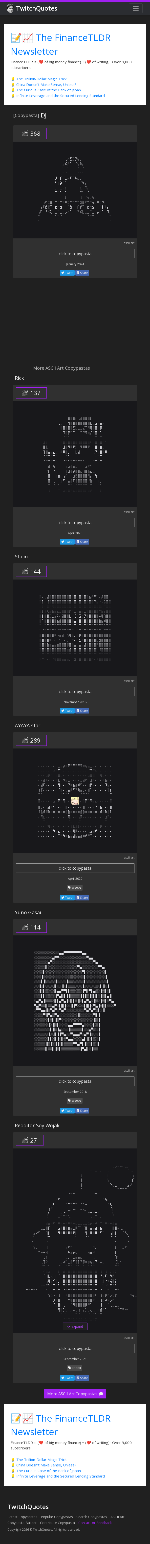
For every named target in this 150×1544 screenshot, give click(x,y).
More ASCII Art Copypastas (75, 1393)
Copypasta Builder (22, 1522)
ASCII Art (117, 1516)
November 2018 (75, 702)
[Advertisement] (75, 324)
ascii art (129, 243)
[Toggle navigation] (136, 8)
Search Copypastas (91, 1516)
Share (82, 273)
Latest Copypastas (22, 1516)
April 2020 (75, 533)
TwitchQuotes (32, 8)
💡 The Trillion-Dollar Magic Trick (38, 78)
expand (75, 1326)
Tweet (67, 273)
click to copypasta (75, 253)
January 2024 (75, 264)
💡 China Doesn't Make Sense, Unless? (43, 84)
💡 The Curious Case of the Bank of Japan (46, 89)
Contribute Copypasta (57, 1522)
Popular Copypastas (57, 1516)
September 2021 (75, 1359)
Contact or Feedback (95, 1522)
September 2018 (75, 1092)
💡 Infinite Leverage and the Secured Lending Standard (58, 95)
